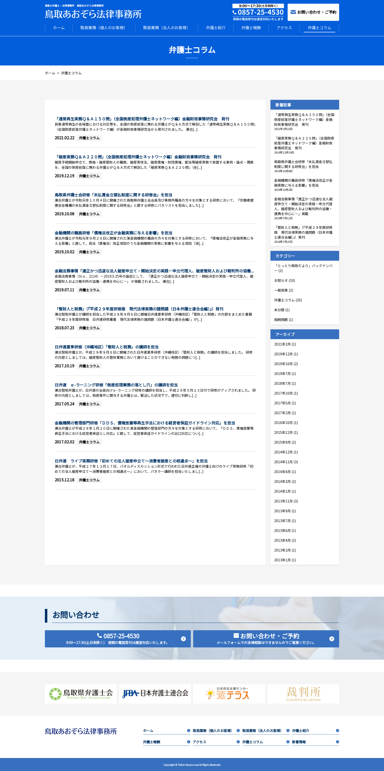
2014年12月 (283, 451)
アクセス (284, 27)
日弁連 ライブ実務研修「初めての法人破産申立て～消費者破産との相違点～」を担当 (131, 460)
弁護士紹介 (216, 27)
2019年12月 (283, 353)
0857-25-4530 (126, 637)
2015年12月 (283, 431)
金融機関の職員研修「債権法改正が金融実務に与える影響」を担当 (113, 232)
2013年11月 (283, 500)
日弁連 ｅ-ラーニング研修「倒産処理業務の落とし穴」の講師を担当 (116, 384)
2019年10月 (283, 363)
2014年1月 (282, 490)
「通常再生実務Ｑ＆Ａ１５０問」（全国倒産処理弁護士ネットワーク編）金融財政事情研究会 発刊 (142, 118)
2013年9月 (282, 510)
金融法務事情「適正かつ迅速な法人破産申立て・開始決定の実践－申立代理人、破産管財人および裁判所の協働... (154, 270)
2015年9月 (282, 441)
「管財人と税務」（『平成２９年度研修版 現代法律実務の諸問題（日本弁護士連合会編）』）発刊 (139, 308)
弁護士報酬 (251, 27)
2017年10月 (283, 392)
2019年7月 (282, 373)
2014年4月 (282, 471)
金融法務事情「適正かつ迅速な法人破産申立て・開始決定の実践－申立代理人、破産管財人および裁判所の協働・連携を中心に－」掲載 (303, 206)
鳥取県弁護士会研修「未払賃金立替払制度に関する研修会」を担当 (113, 194)
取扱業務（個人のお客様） (104, 27)
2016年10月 (283, 422)
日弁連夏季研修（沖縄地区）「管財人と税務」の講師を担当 (110, 346)
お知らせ (281, 279)
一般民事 (281, 289)
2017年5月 (282, 402)
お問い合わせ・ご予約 (313, 12)
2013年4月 (282, 539)
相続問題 (281, 319)
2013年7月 (282, 520)
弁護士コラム (319, 27)
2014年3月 (282, 480)
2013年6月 (282, 529)
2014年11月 (283, 461)
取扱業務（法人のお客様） (166, 27)
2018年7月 (282, 382)
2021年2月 (282, 343)
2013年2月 (282, 549)
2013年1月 (282, 559)
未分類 (279, 309)
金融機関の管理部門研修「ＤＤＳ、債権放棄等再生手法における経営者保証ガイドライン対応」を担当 (145, 422)
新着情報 (315, 741)
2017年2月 (282, 412)
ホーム (59, 27)
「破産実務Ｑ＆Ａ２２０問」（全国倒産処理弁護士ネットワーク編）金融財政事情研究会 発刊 (138, 156)
